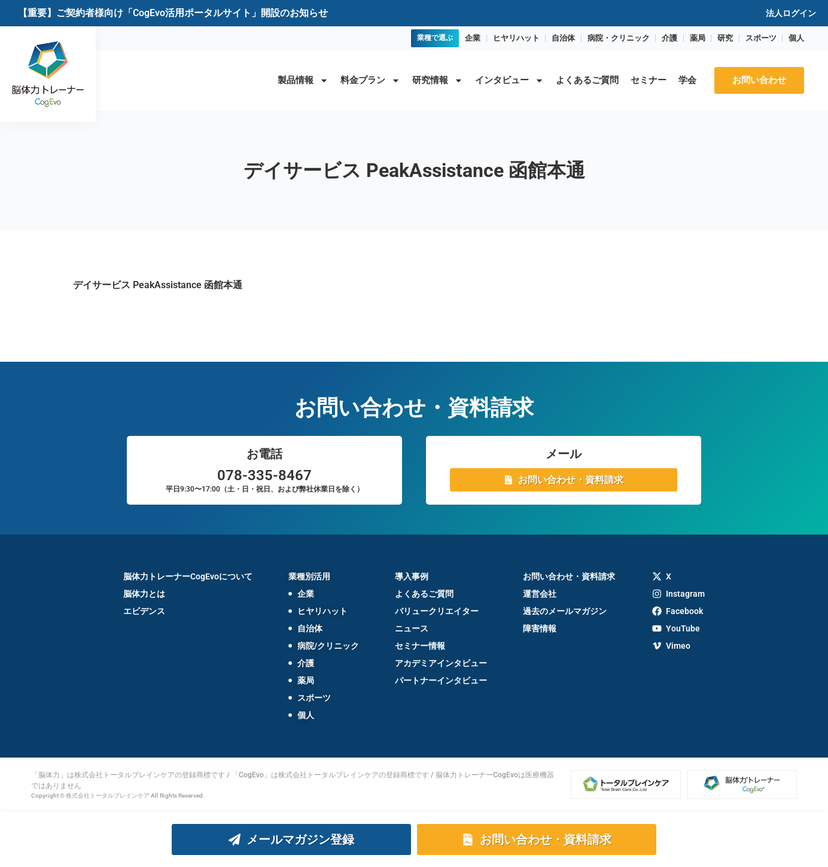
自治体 (563, 37)
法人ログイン (791, 13)
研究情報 (437, 80)
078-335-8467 (264, 475)
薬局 (697, 37)
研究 (725, 37)
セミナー (648, 80)
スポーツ (761, 37)
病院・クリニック (618, 37)
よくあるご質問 (587, 80)
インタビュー (509, 80)
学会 (687, 80)
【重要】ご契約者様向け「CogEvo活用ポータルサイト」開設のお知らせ (173, 13)
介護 (669, 37)
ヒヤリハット (516, 37)
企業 (472, 37)
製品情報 (303, 80)
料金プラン (370, 80)
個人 (796, 37)
